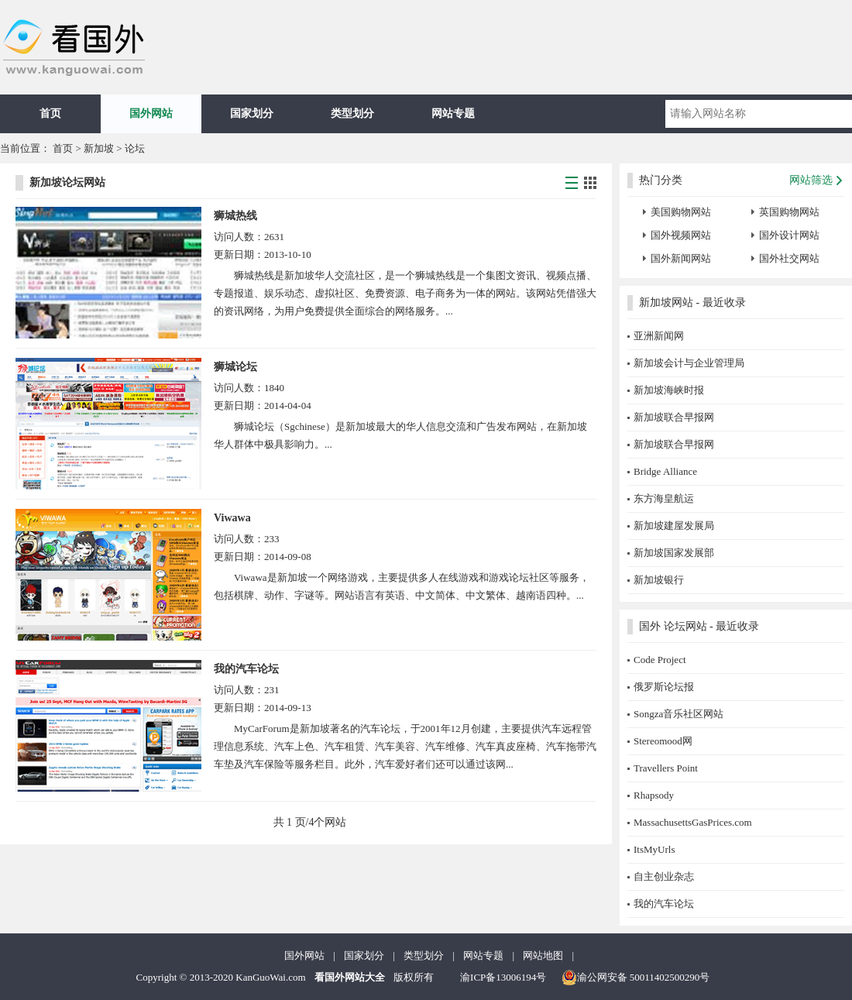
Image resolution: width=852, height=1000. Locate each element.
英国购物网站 (789, 212)
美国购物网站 (681, 212)
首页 (50, 113)
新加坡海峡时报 (669, 390)
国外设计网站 (789, 235)
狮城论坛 (235, 367)
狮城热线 (235, 216)
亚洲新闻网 (659, 336)
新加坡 (100, 148)
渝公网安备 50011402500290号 (636, 977)
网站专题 (453, 113)
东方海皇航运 (664, 498)
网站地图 (543, 955)
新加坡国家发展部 (674, 552)
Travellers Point (666, 768)
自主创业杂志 (664, 876)
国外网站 (151, 113)
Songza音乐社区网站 (678, 714)
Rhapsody (654, 795)
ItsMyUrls (654, 849)
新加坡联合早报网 (674, 417)
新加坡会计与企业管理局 (689, 363)
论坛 (135, 148)
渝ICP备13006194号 (503, 977)
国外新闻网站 (681, 258)
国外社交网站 (789, 258)
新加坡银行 (659, 580)
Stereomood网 (663, 741)
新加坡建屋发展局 (674, 525)
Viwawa (232, 518)
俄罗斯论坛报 (664, 686)
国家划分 (251, 113)
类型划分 (352, 113)
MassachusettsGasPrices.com (693, 822)
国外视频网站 (681, 235)
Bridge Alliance (665, 471)
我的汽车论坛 (246, 669)
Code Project (660, 659)
